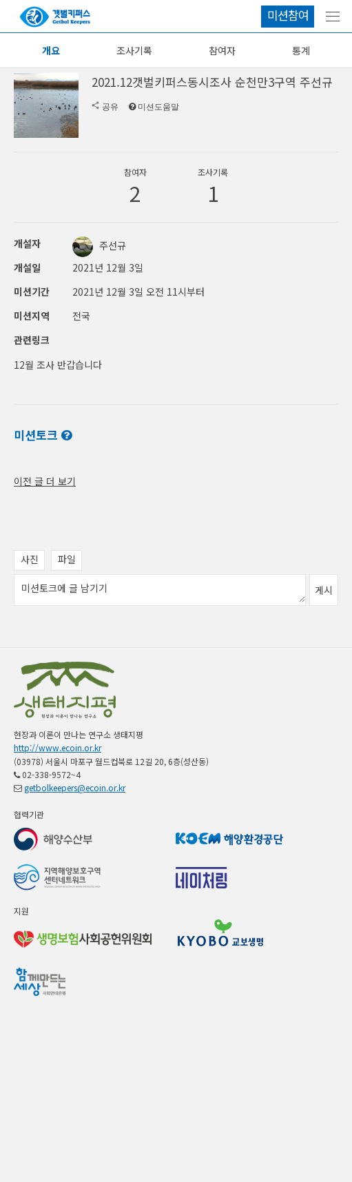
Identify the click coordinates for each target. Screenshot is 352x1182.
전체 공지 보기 (43, 495)
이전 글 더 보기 (45, 571)
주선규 (99, 245)
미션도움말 (158, 107)
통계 (301, 50)
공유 (110, 107)
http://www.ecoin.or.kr (57, 837)
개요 (51, 50)
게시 (324, 679)
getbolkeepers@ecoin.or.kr (74, 877)
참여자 (222, 50)
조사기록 (134, 50)
